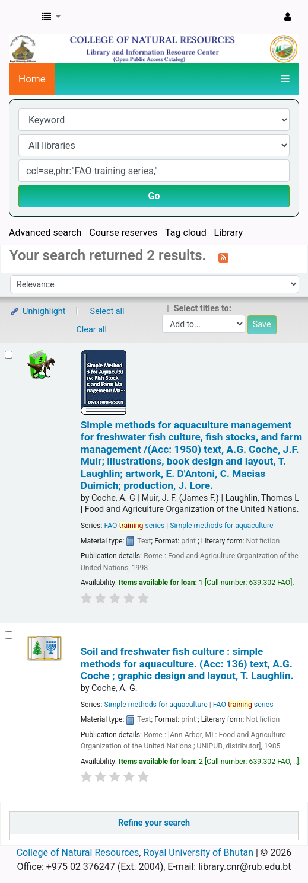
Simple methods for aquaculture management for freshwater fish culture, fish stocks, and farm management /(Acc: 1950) (191, 455)
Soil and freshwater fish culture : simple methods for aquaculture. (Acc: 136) (187, 663)
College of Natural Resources (78, 852)
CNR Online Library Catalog (22, 17)
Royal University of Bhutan (198, 852)
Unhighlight (37, 311)
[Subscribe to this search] (223, 256)
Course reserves (123, 232)
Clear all (92, 330)
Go (154, 195)
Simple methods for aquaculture (221, 526)
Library (228, 232)
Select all (107, 311)
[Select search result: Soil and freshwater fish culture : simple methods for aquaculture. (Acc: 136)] (8, 635)
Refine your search (154, 823)
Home (32, 79)
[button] (51, 17)
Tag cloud (186, 232)
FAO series (134, 526)
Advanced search (45, 232)
